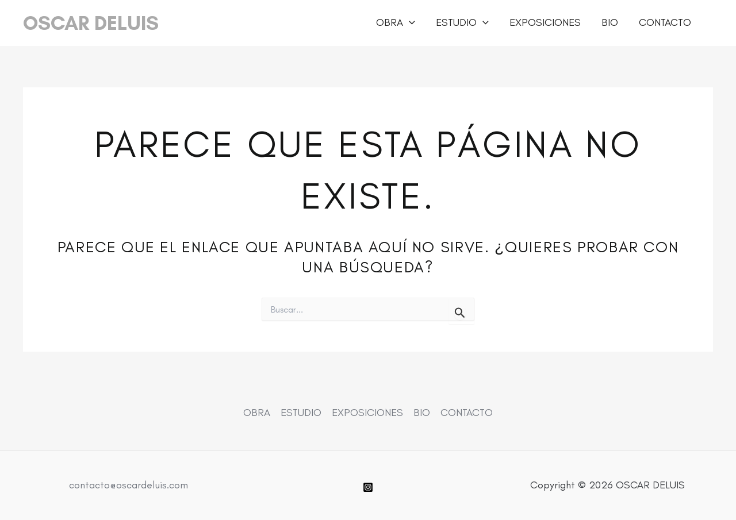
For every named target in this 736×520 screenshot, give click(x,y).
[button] (409, 22)
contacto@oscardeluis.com (128, 485)
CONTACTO (665, 22)
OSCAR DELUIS (91, 23)
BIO (609, 22)
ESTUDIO (462, 22)
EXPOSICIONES (545, 22)
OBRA (395, 22)
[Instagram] (368, 487)
